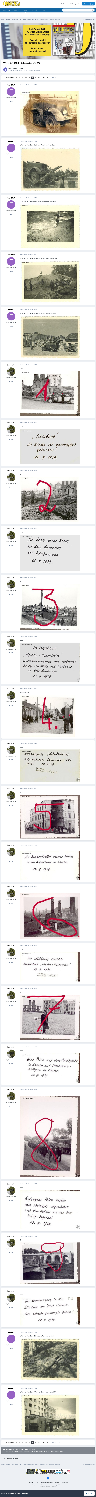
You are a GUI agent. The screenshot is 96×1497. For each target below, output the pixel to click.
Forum (25, 10)
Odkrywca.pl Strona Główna (11, 10)
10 (16, 77)
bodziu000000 (18, 68)
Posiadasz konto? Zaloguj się (71, 4)
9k (11, 101)
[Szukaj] (71, 10)
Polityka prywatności (46, 1482)
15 (32, 77)
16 (35, 77)
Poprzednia (10, 77)
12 (22, 77)
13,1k (11, 381)
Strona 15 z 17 (56, 77)
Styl (36, 1482)
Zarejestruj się (88, 4)
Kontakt (57, 1482)
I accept (89, 1493)
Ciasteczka (64, 1482)
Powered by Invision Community (48, 1486)
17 (39, 77)
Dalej (43, 77)
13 (26, 77)
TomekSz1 (11, 85)
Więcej (44, 10)
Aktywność (34, 10)
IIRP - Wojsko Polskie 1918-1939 (30, 70)
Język (30, 1482)
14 (29, 77)
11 (19, 77)
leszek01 (10, 365)
